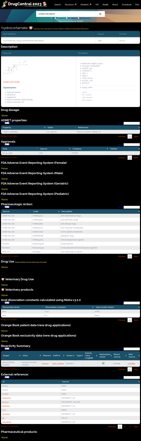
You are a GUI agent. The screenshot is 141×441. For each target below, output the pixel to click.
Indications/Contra (51, 29)
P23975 (80, 21)
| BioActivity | (84, 29)
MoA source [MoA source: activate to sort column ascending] (132, 355)
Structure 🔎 (71, 4)
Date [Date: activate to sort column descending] (5, 149)
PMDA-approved (84, 18)
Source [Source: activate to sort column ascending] (65, 382)
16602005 (6, 406)
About (115, 4)
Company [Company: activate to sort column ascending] (77, 149)
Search (58, 4)
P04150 (45, 364)
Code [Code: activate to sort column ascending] (35, 211)
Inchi (12, 82)
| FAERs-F (61, 29)
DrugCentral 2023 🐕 (27, 4)
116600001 (6, 398)
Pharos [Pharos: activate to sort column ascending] (46, 355)
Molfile (6, 82)
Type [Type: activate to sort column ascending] (79, 355)
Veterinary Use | (38, 29)
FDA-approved (61, 18)
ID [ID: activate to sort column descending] (4, 382)
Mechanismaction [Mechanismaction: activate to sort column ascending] (105, 355)
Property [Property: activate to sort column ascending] (7, 127)
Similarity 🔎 (86, 4)
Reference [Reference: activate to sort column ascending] (83, 127)
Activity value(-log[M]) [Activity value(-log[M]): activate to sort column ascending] (89, 355)
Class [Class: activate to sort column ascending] (25, 355)
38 (3, 418)
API (97, 4)
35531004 (6, 414)
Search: (129, 123)
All (53, 18)
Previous (121, 136)
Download (126, 4)
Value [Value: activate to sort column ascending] (50, 127)
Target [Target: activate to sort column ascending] (6, 355)
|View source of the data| (39, 262)
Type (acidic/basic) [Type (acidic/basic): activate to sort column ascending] (105, 307)
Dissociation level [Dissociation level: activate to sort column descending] (11, 307)
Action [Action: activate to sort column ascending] (70, 355)
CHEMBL (131, 364)
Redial (105, 4)
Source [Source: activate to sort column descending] (6, 211)
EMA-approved (72, 18)
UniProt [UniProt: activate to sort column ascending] (56, 355)
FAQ (137, 4)
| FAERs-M (68, 29)
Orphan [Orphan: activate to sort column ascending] (113, 149)
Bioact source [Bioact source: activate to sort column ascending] (117, 355)
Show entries (7, 123)
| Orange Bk (76, 29)
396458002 (6, 422)
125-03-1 (5, 402)
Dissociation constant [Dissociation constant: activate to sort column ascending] (56, 307)
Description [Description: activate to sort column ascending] (67, 211)
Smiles (17, 82)
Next (136, 136)
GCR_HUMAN (58, 364)
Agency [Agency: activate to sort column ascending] (43, 149)
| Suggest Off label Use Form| (23, 262)
